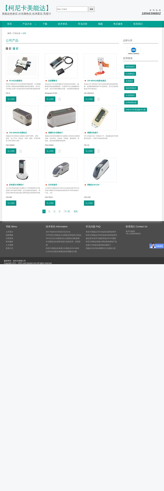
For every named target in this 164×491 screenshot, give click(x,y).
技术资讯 (62, 24)
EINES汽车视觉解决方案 (136, 110)
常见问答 (82, 24)
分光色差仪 (51, 185)
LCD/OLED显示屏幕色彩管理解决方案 (61, 251)
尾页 (76, 211)
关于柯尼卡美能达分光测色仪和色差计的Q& (63, 235)
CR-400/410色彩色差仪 (95, 81)
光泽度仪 (129, 81)
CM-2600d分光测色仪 (16, 133)
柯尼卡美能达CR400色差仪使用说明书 (101, 235)
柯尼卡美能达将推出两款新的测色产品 (101, 242)
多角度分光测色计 (15, 185)
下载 (45, 24)
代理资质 (9, 238)
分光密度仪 (130, 95)
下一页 (67, 211)
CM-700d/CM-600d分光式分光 (58, 232)
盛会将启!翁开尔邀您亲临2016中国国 (101, 238)
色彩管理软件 (131, 88)
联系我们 (138, 24)
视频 (100, 24)
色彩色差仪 (130, 67)
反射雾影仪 (51, 81)
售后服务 (118, 24)
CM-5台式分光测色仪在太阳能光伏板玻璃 (62, 238)
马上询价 (11, 99)
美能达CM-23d (91, 185)
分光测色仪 (130, 74)
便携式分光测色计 (54, 133)
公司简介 (9, 232)
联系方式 (9, 248)
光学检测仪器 (131, 102)
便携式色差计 (91, 133)
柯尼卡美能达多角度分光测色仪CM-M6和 (62, 248)
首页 (9, 24)
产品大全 (27, 24)
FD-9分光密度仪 (14, 81)
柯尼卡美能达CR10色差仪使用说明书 (101, 232)
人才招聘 (9, 245)
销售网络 (9, 235)
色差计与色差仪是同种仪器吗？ (98, 245)
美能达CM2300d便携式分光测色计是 (101, 248)
